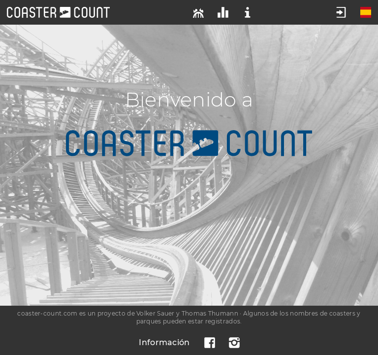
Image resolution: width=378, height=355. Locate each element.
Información (164, 342)
